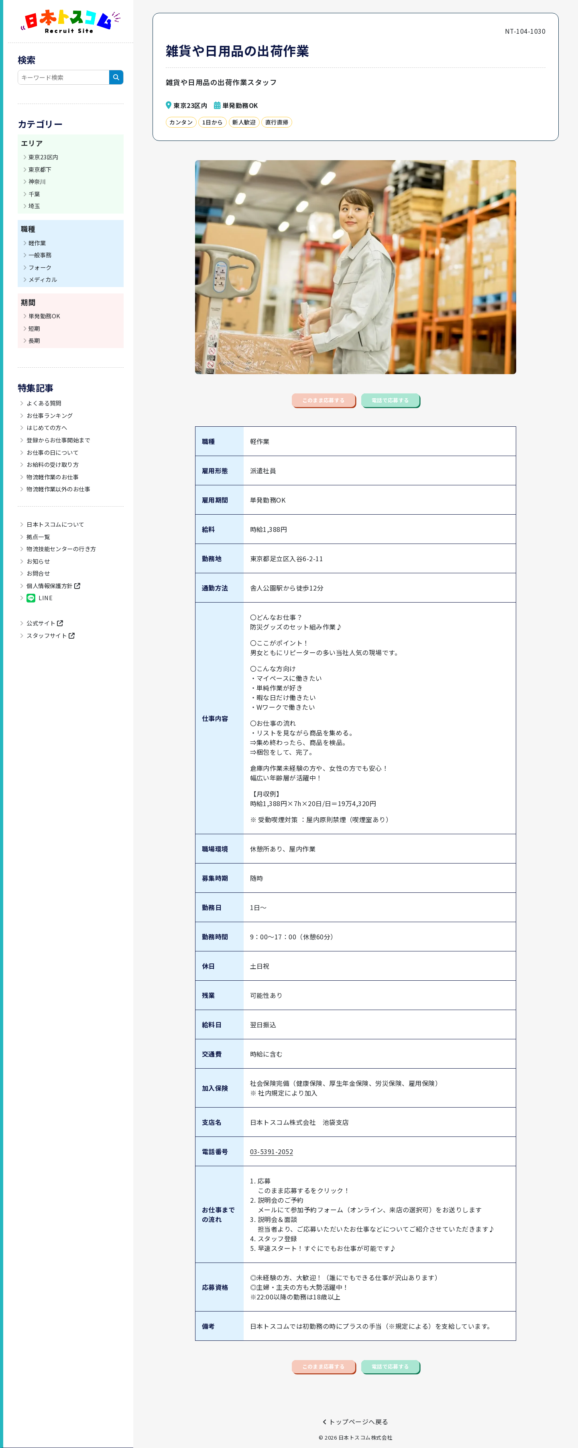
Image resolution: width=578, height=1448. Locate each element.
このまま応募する (298, 406)
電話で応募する (417, 406)
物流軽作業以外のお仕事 (58, 489)
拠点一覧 (37, 536)
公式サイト (44, 623)
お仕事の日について (52, 452)
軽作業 (37, 242)
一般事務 (40, 254)
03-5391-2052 (271, 1164)
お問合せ (37, 573)
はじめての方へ (46, 427)
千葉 (34, 193)
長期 (34, 340)
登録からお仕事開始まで (58, 440)
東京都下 (40, 169)
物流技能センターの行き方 (60, 548)
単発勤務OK (44, 316)
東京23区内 (43, 157)
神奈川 (37, 181)
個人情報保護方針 (52, 585)
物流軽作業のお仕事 (52, 476)
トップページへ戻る (355, 1421)
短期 (34, 328)
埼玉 (34, 206)
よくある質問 (43, 403)
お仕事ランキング (49, 415)
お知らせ (37, 561)
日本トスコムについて (55, 524)
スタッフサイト (50, 635)
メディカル (42, 279)
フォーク (40, 267)
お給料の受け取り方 (52, 464)
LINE (39, 598)
